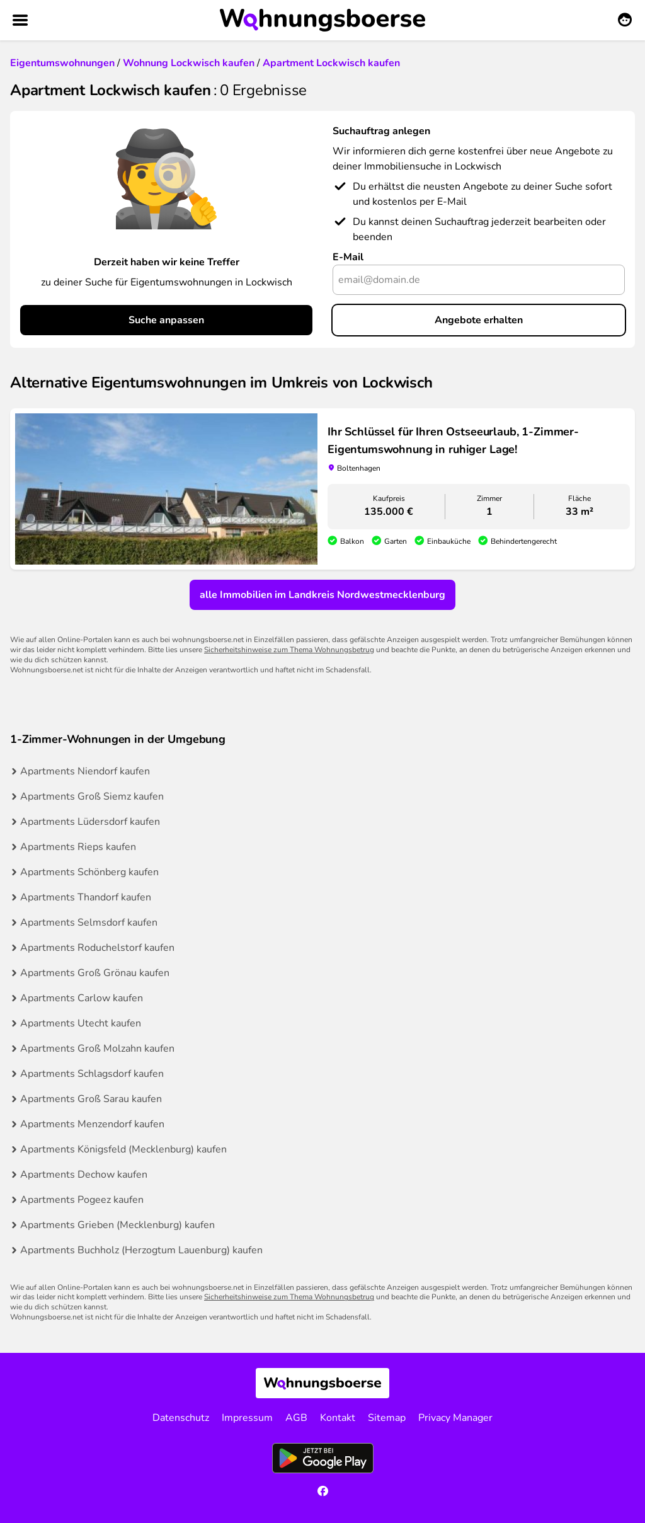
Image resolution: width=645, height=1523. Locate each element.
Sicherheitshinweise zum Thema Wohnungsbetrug (289, 650)
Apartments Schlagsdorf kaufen (92, 1074)
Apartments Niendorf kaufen (85, 771)
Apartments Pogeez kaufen (82, 1200)
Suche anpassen (166, 320)
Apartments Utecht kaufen (80, 1023)
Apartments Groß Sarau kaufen (91, 1099)
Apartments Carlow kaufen (81, 998)
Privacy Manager (455, 1418)
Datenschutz (180, 1418)
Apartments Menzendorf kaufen (92, 1124)
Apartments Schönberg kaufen (89, 872)
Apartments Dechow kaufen (83, 1174)
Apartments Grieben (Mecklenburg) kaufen (117, 1225)
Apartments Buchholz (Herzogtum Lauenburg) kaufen (141, 1250)
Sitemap (387, 1418)
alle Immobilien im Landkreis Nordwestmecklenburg (322, 595)
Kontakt (337, 1418)
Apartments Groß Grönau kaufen (94, 973)
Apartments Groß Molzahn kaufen (97, 1048)
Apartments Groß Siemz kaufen (92, 796)
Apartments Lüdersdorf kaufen (90, 822)
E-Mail (348, 257)
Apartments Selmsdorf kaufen (88, 922)
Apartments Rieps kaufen (78, 847)
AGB (296, 1418)
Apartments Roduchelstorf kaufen (97, 948)
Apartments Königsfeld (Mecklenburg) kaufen (123, 1149)
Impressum (247, 1418)
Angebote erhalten (479, 320)
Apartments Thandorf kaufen (85, 897)
